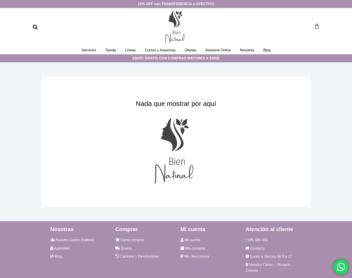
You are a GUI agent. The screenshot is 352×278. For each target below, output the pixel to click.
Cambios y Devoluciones (137, 256)
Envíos (123, 248)
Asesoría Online (218, 50)
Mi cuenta (190, 240)
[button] (35, 27)
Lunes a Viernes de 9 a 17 (269, 256)
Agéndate (60, 248)
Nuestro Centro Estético (72, 240)
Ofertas (190, 50)
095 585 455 (257, 240)
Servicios (88, 50)
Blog (267, 50)
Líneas (130, 50)
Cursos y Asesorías (160, 50)
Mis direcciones (194, 256)
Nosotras (247, 50)
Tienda (110, 50)
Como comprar (129, 240)
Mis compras (192, 248)
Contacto (255, 248)
